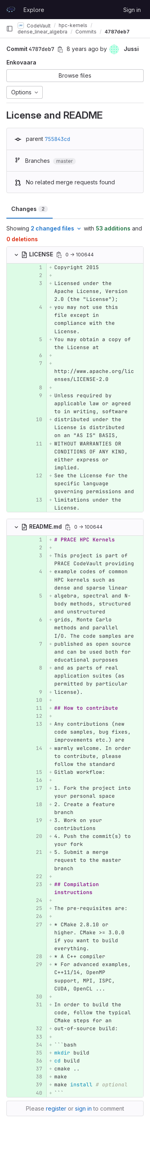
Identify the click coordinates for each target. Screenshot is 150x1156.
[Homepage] (10, 9)
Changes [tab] (29, 208)
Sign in (132, 9)
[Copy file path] (59, 255)
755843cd (57, 139)
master (64, 161)
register (56, 1108)
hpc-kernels (73, 25)
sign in (83, 1108)
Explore (34, 9)
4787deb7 (117, 32)
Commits (86, 32)
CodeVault (34, 25)
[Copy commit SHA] (60, 49)
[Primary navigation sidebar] (9, 28)
